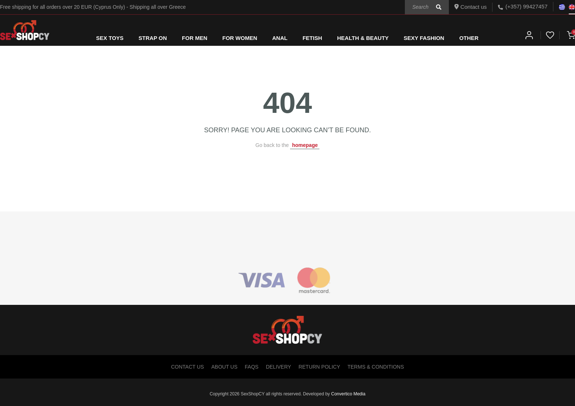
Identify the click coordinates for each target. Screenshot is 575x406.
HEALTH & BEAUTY (363, 38)
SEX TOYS (110, 38)
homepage (305, 145)
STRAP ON (153, 38)
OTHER (469, 38)
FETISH (312, 38)
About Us (224, 367)
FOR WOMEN (239, 38)
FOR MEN (194, 38)
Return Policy (319, 367)
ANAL (280, 38)
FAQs (252, 367)
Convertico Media (348, 393)
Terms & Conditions (375, 367)
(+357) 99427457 (526, 6)
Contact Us (187, 367)
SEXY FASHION (424, 38)
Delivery (278, 367)
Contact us (470, 7)
